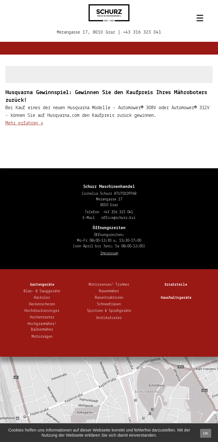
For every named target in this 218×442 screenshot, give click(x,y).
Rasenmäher (109, 291)
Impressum (109, 253)
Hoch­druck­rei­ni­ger (41, 311)
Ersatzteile (176, 285)
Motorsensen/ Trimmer (109, 285)
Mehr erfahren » (24, 123)
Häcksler (42, 298)
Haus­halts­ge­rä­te (176, 298)
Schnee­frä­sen (109, 304)
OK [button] (205, 433)
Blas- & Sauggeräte (42, 291)
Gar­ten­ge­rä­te (42, 285)
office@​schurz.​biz (118, 218)
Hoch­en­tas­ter (42, 317)
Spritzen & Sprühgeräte (109, 311)
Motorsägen (42, 337)
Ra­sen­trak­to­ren (109, 298)
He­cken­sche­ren (42, 304)
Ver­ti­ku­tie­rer (109, 318)
